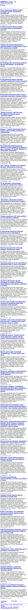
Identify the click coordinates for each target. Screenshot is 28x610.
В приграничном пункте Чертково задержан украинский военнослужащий (13, 80)
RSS (21, 604)
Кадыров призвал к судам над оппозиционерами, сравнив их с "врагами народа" (11, 568)
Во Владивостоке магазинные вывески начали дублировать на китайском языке (13, 64)
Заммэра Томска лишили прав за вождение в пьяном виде (11, 495)
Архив (10, 604)
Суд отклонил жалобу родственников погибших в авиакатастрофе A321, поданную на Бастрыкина (12, 303)
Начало (2, 604)
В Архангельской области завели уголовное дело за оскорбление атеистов (11, 28)
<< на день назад (3, 601)
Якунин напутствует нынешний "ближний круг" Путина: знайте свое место (12, 353)
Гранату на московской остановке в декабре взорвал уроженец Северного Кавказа (13, 586)
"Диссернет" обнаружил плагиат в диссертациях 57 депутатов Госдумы (12, 200)
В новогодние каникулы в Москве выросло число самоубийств (11, 232)
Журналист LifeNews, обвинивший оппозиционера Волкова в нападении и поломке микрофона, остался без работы (13, 389)
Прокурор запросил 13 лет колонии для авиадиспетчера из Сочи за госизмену (13, 263)
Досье (6, 604)
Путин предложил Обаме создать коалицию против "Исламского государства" (11, 11)
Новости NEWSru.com (7, 608)
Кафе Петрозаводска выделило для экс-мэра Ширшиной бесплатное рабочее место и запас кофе (13, 531)
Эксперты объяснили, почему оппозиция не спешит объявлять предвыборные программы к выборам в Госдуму (13, 283)
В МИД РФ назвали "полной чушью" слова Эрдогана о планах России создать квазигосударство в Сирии (12, 336)
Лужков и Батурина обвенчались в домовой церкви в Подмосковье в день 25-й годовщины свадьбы (13, 46)
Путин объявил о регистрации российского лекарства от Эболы (11, 184)
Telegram (3, 605)
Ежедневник (16, 604)
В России (2, 5)
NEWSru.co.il (4, 607)
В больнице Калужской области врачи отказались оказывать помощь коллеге (13, 95)
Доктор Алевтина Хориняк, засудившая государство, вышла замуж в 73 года (13, 441)
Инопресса (16, 607)
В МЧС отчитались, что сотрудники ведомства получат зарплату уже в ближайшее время (12, 513)
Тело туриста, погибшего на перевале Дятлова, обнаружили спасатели (13, 166)
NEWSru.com (6, 2)
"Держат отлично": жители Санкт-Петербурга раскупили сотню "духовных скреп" (11, 114)
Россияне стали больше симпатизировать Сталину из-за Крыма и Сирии (13, 478)
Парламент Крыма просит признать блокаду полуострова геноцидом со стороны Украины (12, 459)
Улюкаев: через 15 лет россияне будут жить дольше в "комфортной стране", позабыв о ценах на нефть (13, 321)
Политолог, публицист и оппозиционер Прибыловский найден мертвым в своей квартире (13, 372)
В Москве (10, 607)
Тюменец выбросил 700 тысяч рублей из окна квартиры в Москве (13, 217)
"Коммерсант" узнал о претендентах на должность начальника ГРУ (13, 549)
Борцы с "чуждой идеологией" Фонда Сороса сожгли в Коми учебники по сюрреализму (13, 130)
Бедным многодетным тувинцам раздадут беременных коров (11, 248)
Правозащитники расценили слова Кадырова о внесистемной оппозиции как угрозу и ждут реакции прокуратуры (13, 406)
